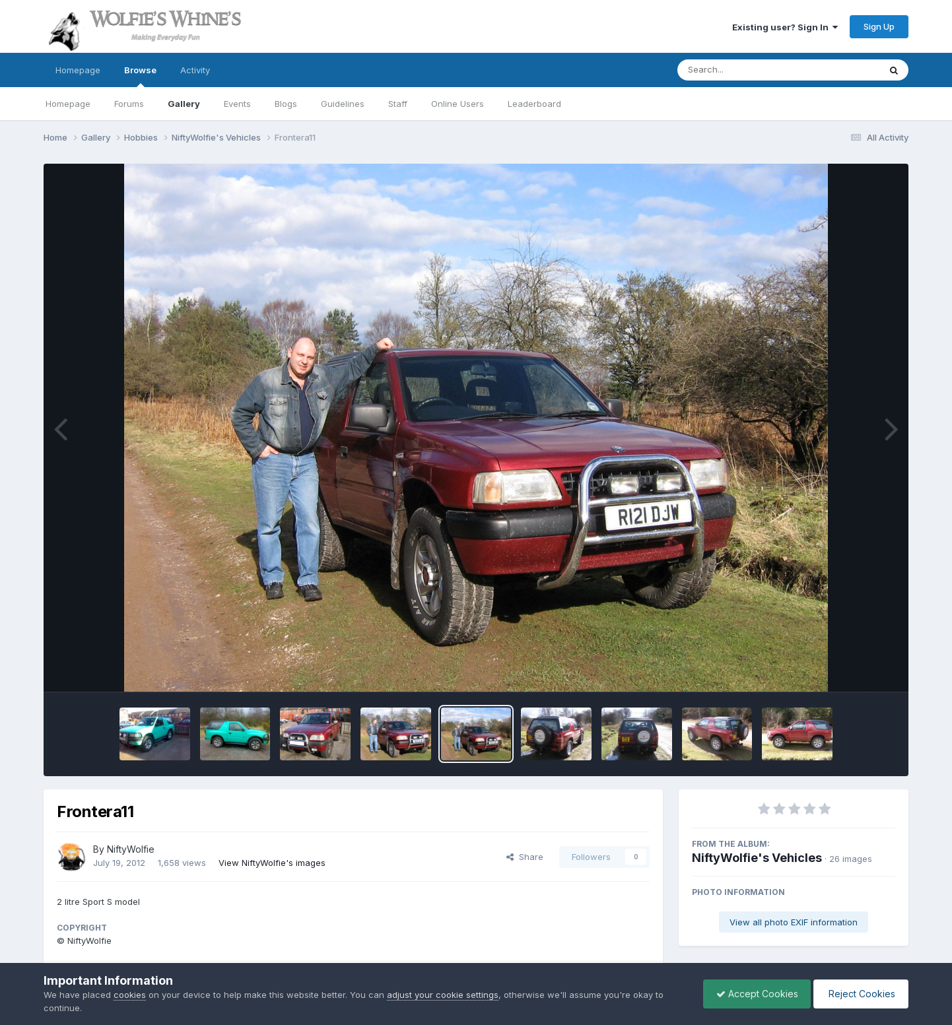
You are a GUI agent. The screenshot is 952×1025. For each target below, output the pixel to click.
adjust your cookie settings (442, 994)
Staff (397, 103)
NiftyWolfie (130, 849)
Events (237, 103)
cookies (130, 994)
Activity (195, 70)
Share (524, 856)
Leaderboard (534, 103)
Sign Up (879, 26)
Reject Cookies (860, 993)
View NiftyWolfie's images (272, 862)
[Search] (742, 70)
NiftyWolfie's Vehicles (757, 858)
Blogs (286, 103)
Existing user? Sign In (785, 27)
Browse (140, 76)
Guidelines (342, 103)
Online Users (457, 103)
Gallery (184, 103)
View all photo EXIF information (794, 922)
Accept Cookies (754, 993)
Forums (129, 103)
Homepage (77, 70)
